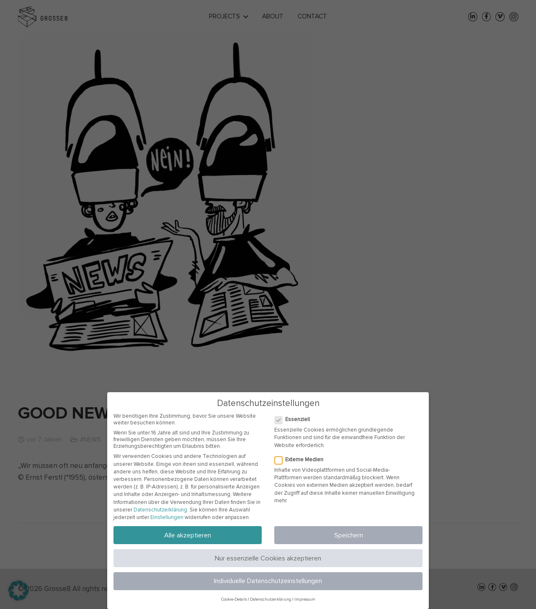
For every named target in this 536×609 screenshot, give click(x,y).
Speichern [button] (348, 535)
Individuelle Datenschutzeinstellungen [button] (268, 581)
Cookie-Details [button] (234, 599)
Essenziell (293, 419)
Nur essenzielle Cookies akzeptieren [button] (268, 558)
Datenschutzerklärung (160, 509)
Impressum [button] (304, 599)
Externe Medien (300, 459)
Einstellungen (166, 517)
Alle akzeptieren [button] (187, 535)
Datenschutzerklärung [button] (270, 599)
